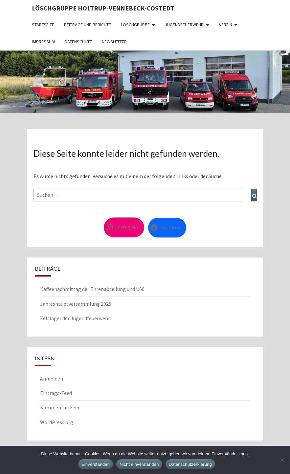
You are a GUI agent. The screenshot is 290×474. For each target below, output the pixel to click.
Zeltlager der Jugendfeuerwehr (75, 318)
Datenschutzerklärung (190, 464)
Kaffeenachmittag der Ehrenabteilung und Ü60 (92, 289)
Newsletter (114, 42)
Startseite (43, 25)
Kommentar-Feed (60, 407)
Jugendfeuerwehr (184, 25)
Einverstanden (95, 464)
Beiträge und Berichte (87, 25)
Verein (225, 25)
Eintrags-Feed (56, 393)
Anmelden (51, 378)
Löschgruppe (135, 25)
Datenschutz (78, 42)
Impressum (43, 42)
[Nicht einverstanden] (282, 460)
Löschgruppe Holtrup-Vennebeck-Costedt (103, 8)
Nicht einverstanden (139, 464)
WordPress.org (56, 422)
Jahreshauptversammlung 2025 (75, 303)
